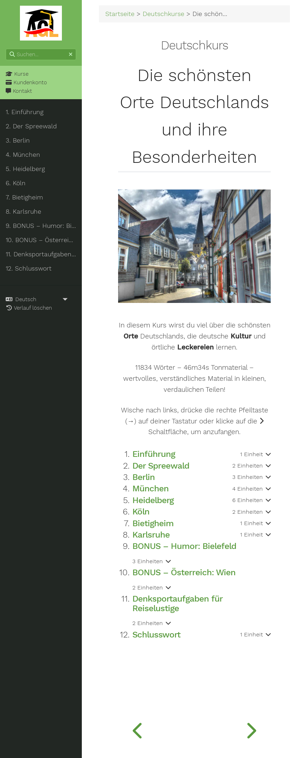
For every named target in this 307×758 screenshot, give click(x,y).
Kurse (17, 74)
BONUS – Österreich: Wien (183, 572)
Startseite (119, 13)
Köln (140, 512)
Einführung (153, 454)
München (150, 488)
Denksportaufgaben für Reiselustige (177, 603)
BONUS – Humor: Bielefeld (184, 546)
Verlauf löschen (29, 308)
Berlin (143, 477)
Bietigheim (153, 523)
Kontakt (19, 91)
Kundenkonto (26, 82)
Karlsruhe (151, 535)
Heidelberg (153, 500)
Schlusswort (156, 635)
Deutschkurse (163, 13)
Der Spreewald (160, 466)
